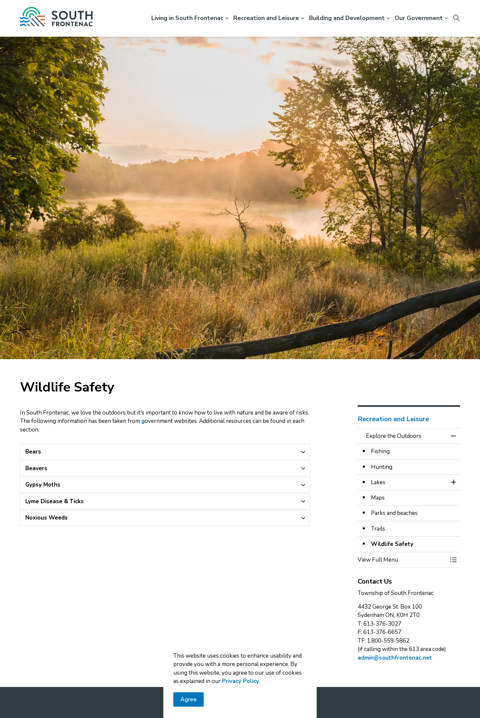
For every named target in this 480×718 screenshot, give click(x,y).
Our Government (419, 18)
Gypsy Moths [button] (42, 485)
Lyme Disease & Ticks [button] (54, 501)
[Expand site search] (456, 18)
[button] (402, 559)
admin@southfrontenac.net (395, 658)
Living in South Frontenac (187, 18)
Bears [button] (33, 452)
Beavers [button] (36, 468)
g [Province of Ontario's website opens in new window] (143, 421)
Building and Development (347, 18)
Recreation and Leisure (266, 18)
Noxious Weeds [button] (46, 518)
